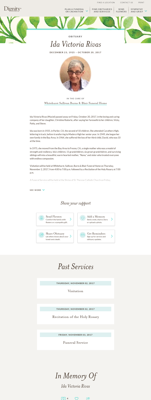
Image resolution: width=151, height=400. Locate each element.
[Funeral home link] (75, 103)
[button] (76, 10)
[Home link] (12, 9)
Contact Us (126, 2)
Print (141, 2)
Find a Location (106, 2)
